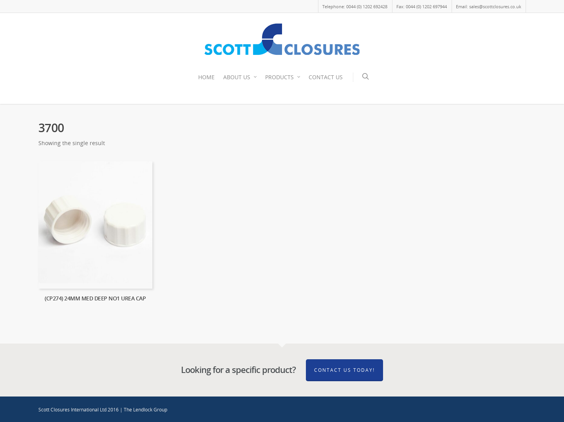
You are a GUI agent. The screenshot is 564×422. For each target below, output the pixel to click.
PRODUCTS (283, 77)
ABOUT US (240, 77)
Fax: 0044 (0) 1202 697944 (421, 6)
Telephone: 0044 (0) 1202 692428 (354, 6)
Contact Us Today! (344, 370)
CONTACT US (326, 77)
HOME (206, 77)
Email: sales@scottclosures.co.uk (488, 6)
